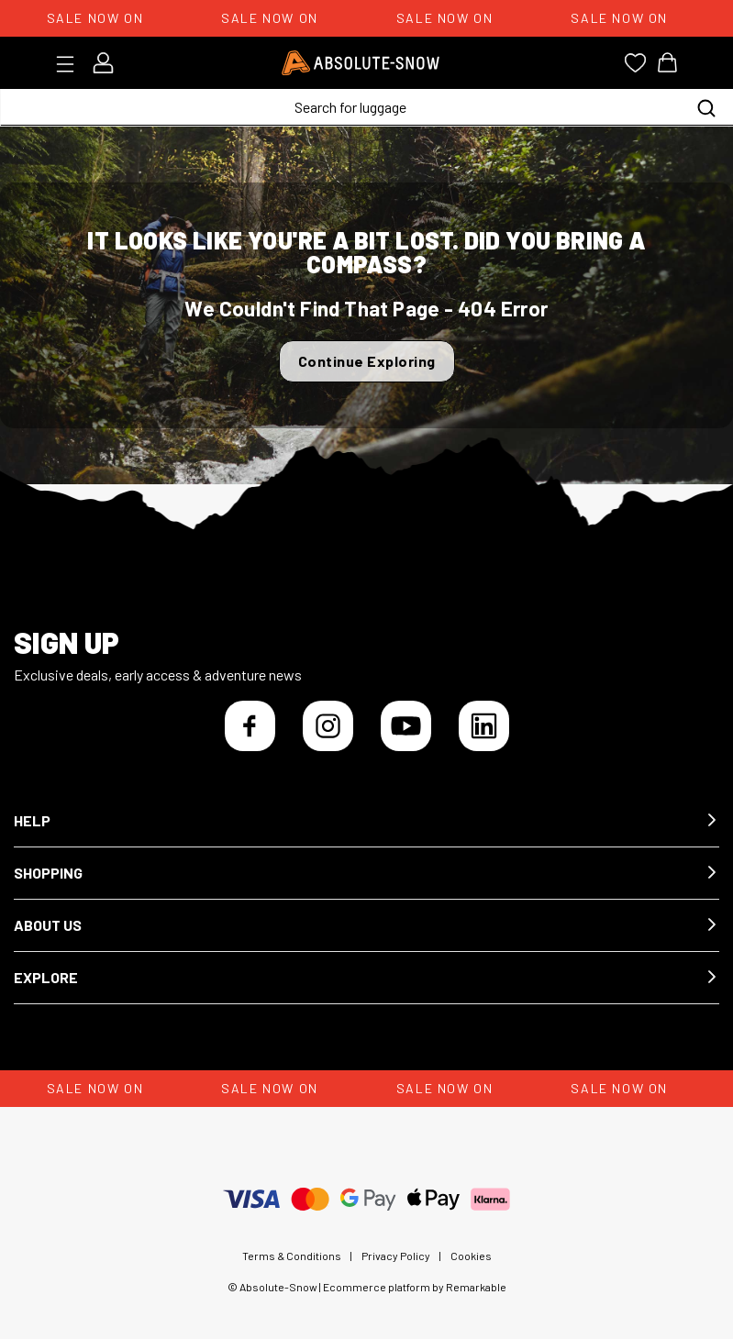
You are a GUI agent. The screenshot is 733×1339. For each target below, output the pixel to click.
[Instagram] (328, 726)
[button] (366, 821)
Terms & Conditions (291, 1255)
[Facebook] (250, 726)
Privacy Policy (395, 1255)
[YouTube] (406, 726)
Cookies (471, 1255)
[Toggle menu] (71, 64)
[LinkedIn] (484, 726)
